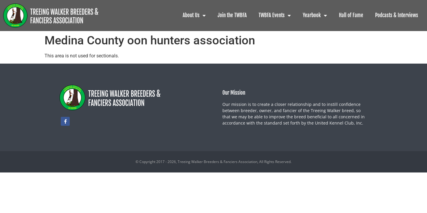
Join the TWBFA (232, 15)
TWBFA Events (275, 15)
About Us (194, 15)
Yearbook (315, 15)
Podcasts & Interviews (396, 15)
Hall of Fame (351, 15)
